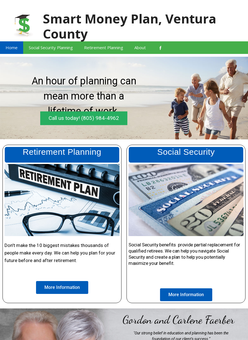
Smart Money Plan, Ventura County (129, 26)
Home (12, 47)
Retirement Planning (103, 47)
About (140, 47)
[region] (124, 98)
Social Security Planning (51, 47)
